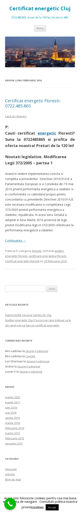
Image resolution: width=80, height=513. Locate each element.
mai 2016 (10, 413)
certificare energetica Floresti (47, 256)
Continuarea (15, 240)
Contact (30, 356)
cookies (37, 507)
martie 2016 (12, 423)
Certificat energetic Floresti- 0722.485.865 (33, 103)
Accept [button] (52, 507)
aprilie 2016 (12, 418)
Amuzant (11, 469)
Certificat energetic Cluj (40, 8)
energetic (47, 133)
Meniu (40, 28)
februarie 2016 (14, 428)
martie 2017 (12, 402)
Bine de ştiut (13, 479)
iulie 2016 (11, 407)
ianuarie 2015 (14, 443)
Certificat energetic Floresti (22, 261)
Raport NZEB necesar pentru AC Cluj (28, 315)
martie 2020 (12, 397)
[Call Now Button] (10, 504)
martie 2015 (12, 433)
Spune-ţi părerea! (36, 351)
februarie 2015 (14, 438)
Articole (36, 251)
